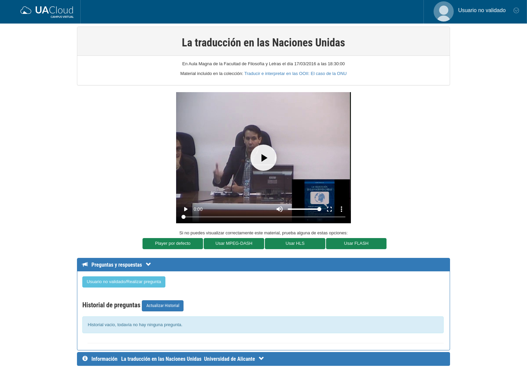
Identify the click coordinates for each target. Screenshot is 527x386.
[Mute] (279, 209)
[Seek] (263, 217)
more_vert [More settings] (341, 209)
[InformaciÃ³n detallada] (192, 359)
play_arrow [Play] (185, 209)
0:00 (198, 209)
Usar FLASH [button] (356, 243)
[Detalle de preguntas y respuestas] (120, 265)
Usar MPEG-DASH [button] (233, 243)
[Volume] (304, 209)
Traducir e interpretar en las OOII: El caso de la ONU (295, 73)
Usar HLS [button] (295, 243)
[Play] (263, 158)
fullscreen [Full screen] (329, 209)
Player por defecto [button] (173, 243)
